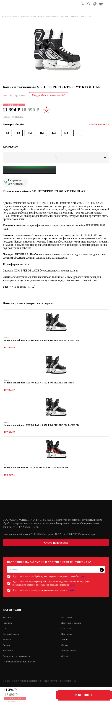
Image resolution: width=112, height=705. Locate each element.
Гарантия (7, 623)
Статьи (65, 645)
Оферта (65, 656)
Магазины (66, 617)
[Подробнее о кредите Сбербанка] (25, 182)
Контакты (66, 628)
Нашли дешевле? (11, 701)
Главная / (6, 16)
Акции (64, 639)
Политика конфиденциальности (19, 661)
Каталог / (16, 16)
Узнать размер (98, 124)
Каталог (7, 617)
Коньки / (25, 16)
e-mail (71, 590)
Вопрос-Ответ (68, 650)
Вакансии (8, 650)
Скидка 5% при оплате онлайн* (49, 95)
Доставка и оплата (71, 623)
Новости (7, 639)
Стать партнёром (56, 542)
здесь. (83, 576)
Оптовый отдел (11, 634)
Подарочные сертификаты (16, 656)
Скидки (7, 645)
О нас (6, 628)
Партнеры (66, 634)
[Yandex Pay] (29, 170)
